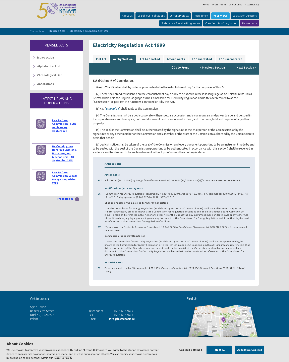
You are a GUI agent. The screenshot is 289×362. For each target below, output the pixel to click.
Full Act (101, 59)
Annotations (45, 84)
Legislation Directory (245, 15)
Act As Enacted (149, 59)
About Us (127, 15)
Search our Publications (151, 15)
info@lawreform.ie (122, 319)
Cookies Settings (190, 349)
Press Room (219, 4)
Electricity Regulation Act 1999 (88, 31)
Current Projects (179, 15)
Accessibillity (252, 4)
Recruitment (201, 15)
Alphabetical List (48, 66)
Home (206, 4)
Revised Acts (249, 23)
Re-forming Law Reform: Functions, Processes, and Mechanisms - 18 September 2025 (64, 153)
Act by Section (123, 59)
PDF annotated (202, 59)
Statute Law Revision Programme (180, 23)
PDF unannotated (230, 59)
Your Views (220, 15)
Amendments (176, 59)
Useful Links (235, 4)
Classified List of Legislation (221, 23)
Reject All (219, 349)
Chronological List (49, 75)
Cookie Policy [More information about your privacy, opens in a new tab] (63, 357)
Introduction (45, 57)
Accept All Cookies (249, 349)
